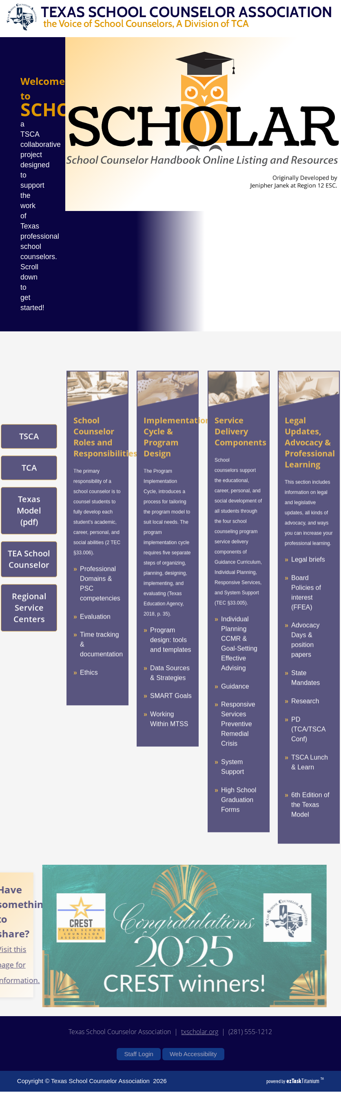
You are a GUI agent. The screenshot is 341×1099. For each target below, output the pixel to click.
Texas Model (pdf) (29, 523)
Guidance (235, 698)
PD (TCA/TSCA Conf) (308, 741)
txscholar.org (199, 1031)
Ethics (89, 685)
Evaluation (95, 628)
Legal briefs (308, 571)
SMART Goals (171, 708)
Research (305, 713)
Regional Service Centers (29, 620)
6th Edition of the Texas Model (310, 817)
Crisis (229, 756)
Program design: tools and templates (170, 652)
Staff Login (138, 1053)
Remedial (235, 746)
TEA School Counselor (29, 571)
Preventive (236, 736)
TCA (29, 480)
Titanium (303, 1081)
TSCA (29, 448)
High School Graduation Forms (238, 812)
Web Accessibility (193, 1053)
